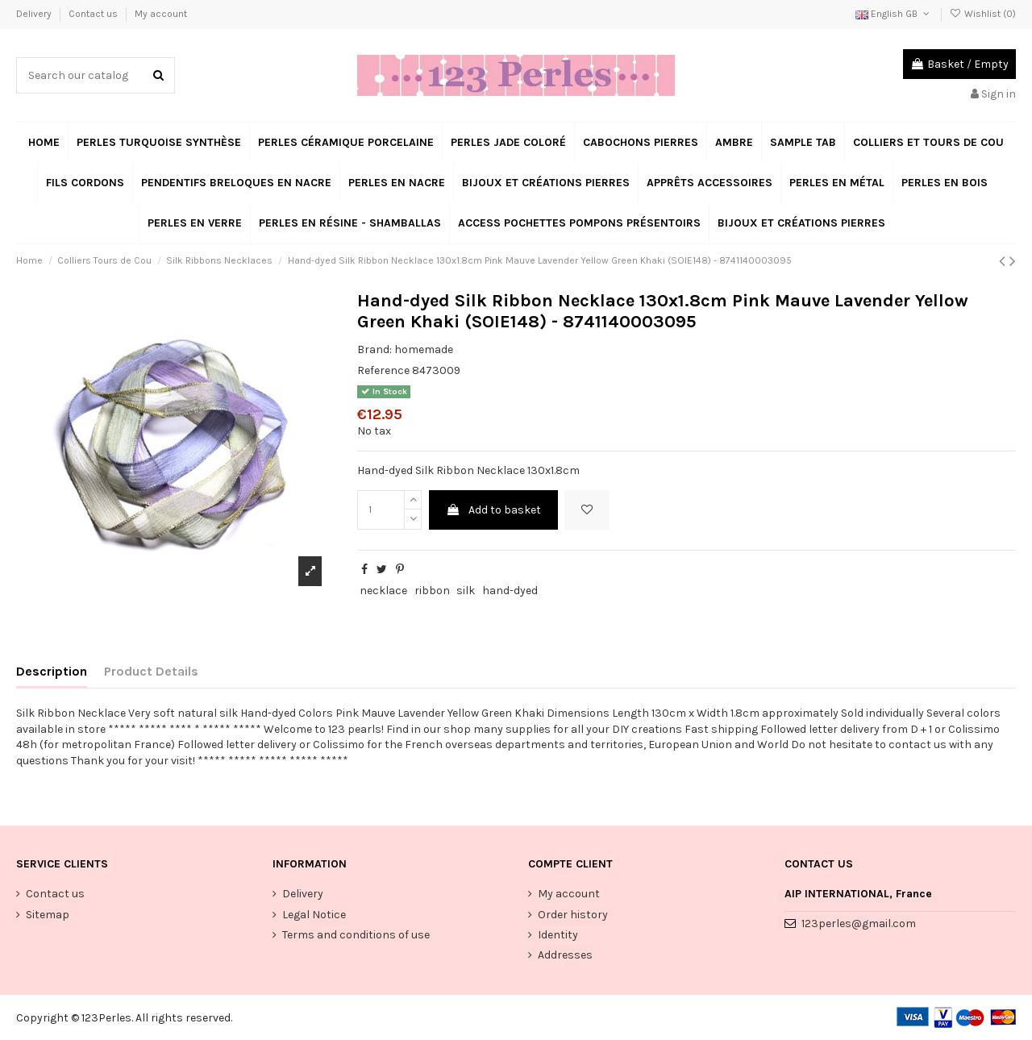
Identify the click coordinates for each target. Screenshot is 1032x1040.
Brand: (374, 349)
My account (161, 13)
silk (465, 590)
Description (51, 671)
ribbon (432, 590)
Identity (558, 935)
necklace (383, 590)
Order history (573, 914)
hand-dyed (510, 590)
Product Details (151, 671)
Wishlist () (983, 13)
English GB (893, 13)
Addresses (565, 955)
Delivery (35, 13)
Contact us (94, 13)
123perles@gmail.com (858, 923)
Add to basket (493, 510)
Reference (383, 370)
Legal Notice (314, 914)
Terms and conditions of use (356, 935)
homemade (423, 349)
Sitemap (47, 914)
